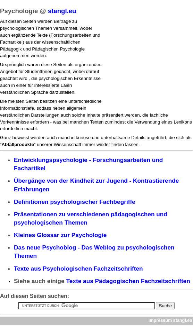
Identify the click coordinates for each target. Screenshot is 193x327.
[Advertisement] (146, 62)
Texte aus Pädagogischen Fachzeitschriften (128, 281)
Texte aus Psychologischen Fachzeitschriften (78, 268)
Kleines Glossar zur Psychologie (60, 234)
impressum (160, 320)
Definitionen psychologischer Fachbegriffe (74, 201)
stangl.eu (62, 11)
